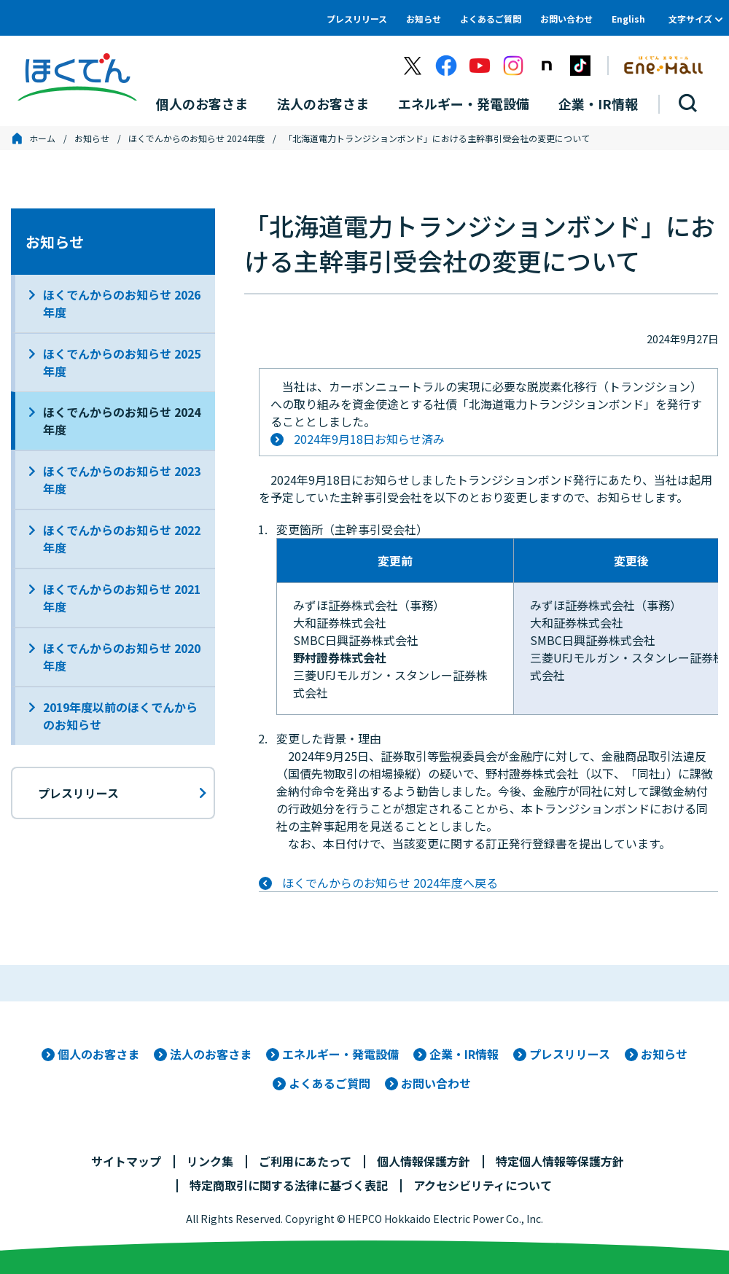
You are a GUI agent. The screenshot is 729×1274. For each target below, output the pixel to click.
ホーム (42, 138)
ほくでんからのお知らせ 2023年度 (121, 479)
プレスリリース (357, 18)
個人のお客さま (98, 1054)
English (628, 18)
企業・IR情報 (464, 1054)
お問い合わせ (566, 18)
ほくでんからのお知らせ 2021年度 (121, 597)
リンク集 (210, 1161)
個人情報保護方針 (423, 1161)
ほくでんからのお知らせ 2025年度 (121, 362)
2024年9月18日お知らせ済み (369, 439)
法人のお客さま (211, 1054)
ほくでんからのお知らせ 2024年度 (196, 138)
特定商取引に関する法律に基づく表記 (289, 1185)
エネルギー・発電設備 (340, 1054)
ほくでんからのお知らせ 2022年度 (121, 538)
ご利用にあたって (305, 1161)
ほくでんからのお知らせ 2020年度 (121, 656)
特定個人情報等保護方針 (560, 1161)
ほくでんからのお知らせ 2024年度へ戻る (390, 882)
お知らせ (423, 18)
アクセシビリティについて (482, 1185)
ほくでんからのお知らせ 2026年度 (121, 303)
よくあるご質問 (490, 18)
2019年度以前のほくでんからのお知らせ (120, 715)
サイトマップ (126, 1161)
